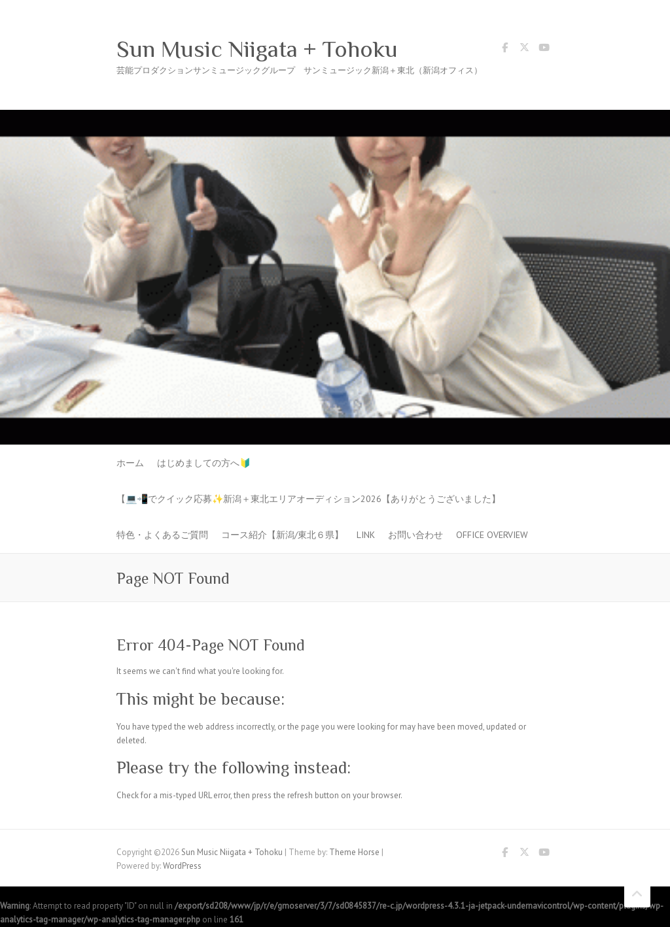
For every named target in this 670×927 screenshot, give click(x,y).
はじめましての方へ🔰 (204, 463)
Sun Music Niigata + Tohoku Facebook (504, 49)
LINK (366, 535)
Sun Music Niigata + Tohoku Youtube (544, 49)
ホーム (130, 463)
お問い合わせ (415, 535)
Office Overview (492, 535)
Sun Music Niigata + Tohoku (257, 49)
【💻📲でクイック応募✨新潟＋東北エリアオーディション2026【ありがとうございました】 (308, 499)
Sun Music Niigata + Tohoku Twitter (524, 49)
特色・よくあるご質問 (162, 535)
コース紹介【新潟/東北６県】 (282, 535)
